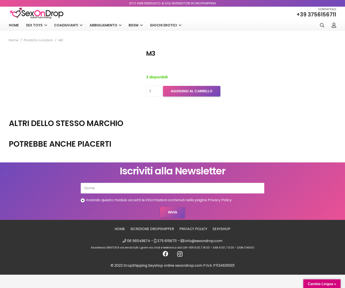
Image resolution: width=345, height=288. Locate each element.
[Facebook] (165, 253)
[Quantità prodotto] (154, 91)
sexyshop (221, 228)
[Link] (334, 25)
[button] (322, 25)
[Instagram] (179, 254)
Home (13, 40)
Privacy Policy (193, 228)
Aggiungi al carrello (191, 91)
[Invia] (172, 212)
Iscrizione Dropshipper (152, 228)
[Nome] (172, 188)
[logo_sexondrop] (36, 13)
